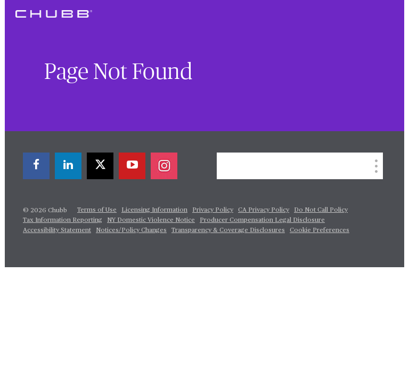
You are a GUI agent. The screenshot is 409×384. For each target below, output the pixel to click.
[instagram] (164, 166)
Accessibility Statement (57, 230)
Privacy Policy (212, 210)
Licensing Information (154, 210)
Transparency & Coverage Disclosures (228, 230)
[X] (100, 166)
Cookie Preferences (319, 230)
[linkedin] (68, 166)
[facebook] (36, 166)
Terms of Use (97, 210)
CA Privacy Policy (263, 210)
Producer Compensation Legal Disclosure (262, 220)
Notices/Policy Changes (131, 230)
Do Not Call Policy (321, 210)
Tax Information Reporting (62, 220)
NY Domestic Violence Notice (151, 220)
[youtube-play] (132, 166)
